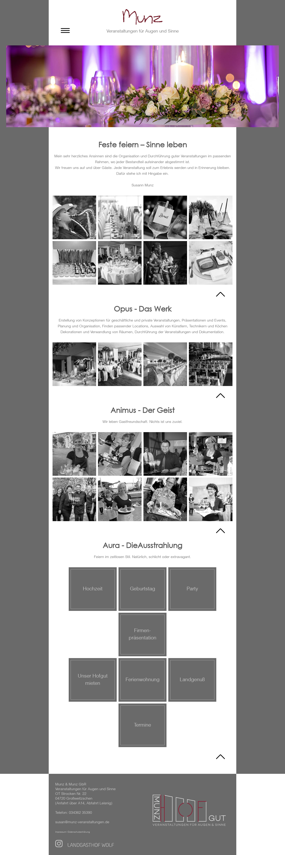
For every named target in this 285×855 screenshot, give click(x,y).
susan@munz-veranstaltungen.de (82, 822)
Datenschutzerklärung (79, 832)
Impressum (60, 832)
